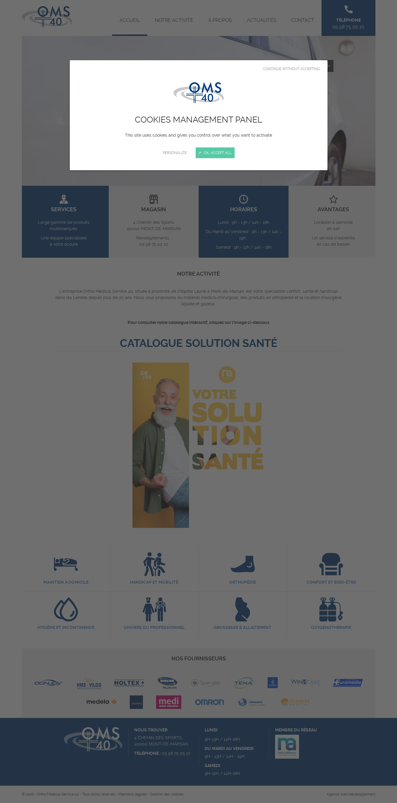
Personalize (175, 153)
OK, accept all (215, 153)
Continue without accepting (291, 69)
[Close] (198, 401)
